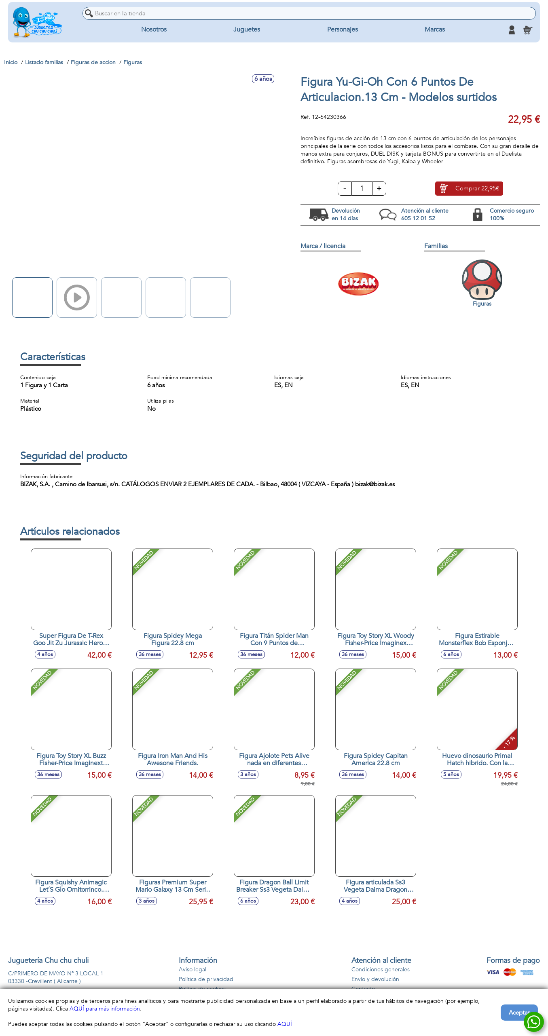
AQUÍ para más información (105, 1009)
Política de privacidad (206, 979)
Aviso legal (192, 969)
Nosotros (154, 29)
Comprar (477, 189)
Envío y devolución (375, 979)
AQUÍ (284, 1024)
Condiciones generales (380, 969)
